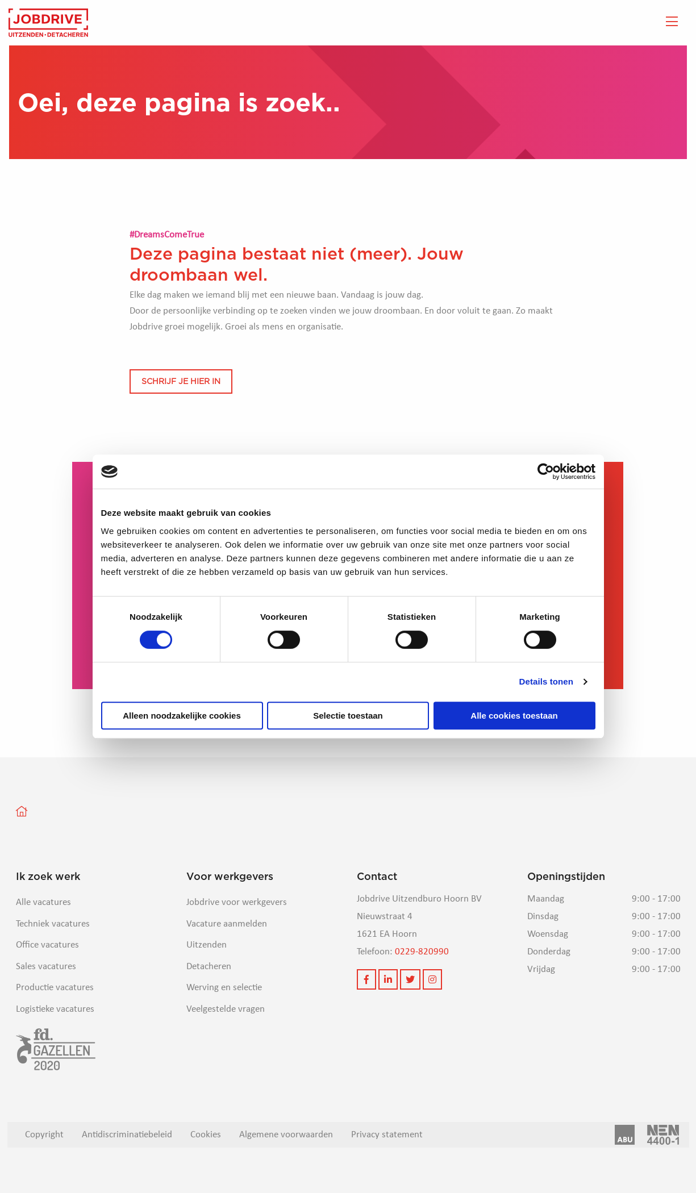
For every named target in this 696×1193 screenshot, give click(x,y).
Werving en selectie (224, 987)
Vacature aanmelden (226, 924)
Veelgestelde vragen (225, 1009)
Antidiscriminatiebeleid (127, 1135)
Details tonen (546, 681)
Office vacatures (47, 945)
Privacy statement (387, 1135)
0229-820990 (422, 952)
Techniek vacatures (53, 924)
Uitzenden (206, 945)
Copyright (44, 1135)
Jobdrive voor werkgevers (236, 902)
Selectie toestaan (348, 715)
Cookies (205, 1135)
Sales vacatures (46, 966)
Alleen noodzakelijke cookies (182, 715)
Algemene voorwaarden (286, 1135)
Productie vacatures (55, 987)
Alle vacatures (43, 902)
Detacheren (208, 966)
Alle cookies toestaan (513, 715)
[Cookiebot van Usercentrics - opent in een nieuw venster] (545, 471)
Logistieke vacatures (55, 1009)
